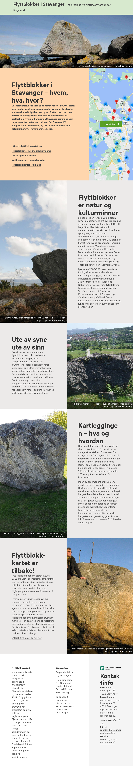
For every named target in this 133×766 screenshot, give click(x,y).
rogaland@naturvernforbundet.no (110, 731)
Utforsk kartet (111, 124)
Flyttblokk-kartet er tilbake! (26, 164)
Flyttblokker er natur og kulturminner (31, 150)
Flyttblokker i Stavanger (62, 6)
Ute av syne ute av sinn (24, 155)
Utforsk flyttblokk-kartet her (27, 146)
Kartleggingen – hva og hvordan (28, 160)
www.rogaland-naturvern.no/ (108, 741)
